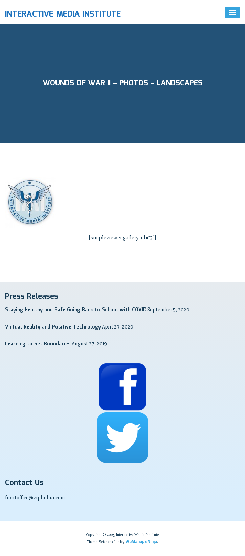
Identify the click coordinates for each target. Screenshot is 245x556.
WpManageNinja (141, 542)
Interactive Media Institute (63, 14)
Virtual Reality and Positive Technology (53, 327)
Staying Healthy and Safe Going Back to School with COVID (75, 310)
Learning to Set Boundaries (38, 344)
